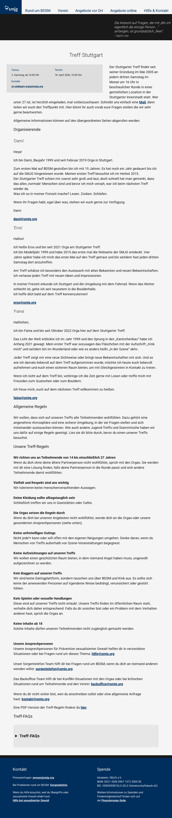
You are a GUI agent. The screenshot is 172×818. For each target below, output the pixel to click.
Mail (142, 102)
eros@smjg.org (24, 302)
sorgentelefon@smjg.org (54, 669)
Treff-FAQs (29, 736)
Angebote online (123, 11)
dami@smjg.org (25, 219)
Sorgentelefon (58, 785)
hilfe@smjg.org (103, 654)
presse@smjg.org (43, 777)
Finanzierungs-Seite (113, 800)
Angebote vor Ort (89, 11)
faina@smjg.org (25, 398)
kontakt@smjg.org (35, 699)
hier (84, 707)
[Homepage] (11, 8)
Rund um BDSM (38, 11)
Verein (63, 11)
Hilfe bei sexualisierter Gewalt (31, 800)
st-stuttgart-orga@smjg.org (27, 86)
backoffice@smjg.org (107, 684)
